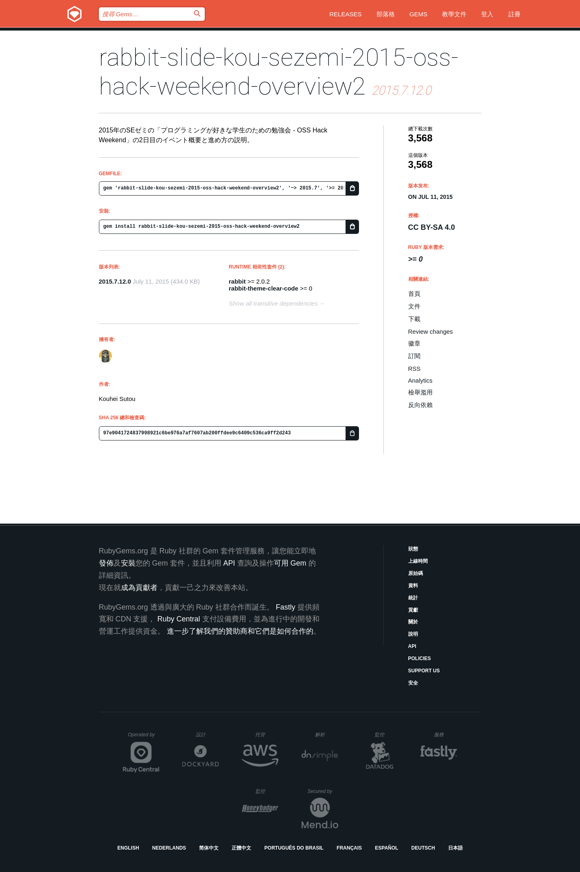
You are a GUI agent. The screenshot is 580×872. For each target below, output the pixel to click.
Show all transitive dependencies (273, 303)
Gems (418, 14)
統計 (413, 598)
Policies (419, 658)
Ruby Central (179, 619)
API (412, 646)
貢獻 (413, 610)
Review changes (430, 331)
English (128, 848)
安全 (413, 683)
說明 (413, 634)
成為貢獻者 (139, 588)
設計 (207, 734)
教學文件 (454, 14)
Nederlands (169, 848)
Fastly (285, 607)
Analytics (420, 380)
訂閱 (414, 355)
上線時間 (418, 561)
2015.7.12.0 (115, 281)
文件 (414, 306)
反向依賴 (420, 404)
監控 (386, 734)
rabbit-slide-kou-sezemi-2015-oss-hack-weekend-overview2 (278, 72)
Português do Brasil (294, 848)
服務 (445, 734)
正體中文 (241, 848)
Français (349, 848)
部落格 (385, 14)
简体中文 (209, 848)
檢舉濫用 (420, 392)
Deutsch (423, 848)
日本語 (455, 848)
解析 (326, 734)
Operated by (144, 737)
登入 (487, 14)
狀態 (413, 549)
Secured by (322, 791)
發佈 (106, 563)
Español (386, 848)
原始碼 (415, 573)
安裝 (128, 563)
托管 (265, 734)
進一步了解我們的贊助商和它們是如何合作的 (240, 631)
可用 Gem (290, 563)
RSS (414, 368)
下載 (414, 318)
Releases (345, 14)
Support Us (424, 671)
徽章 (414, 343)
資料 (413, 585)
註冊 (514, 14)
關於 (413, 622)
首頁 (414, 293)
